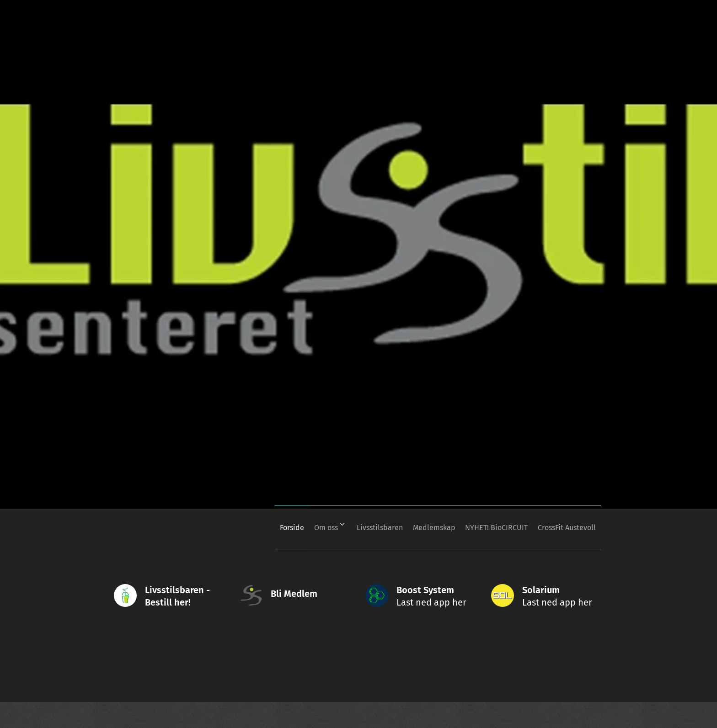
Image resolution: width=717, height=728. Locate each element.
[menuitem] (258, 527)
